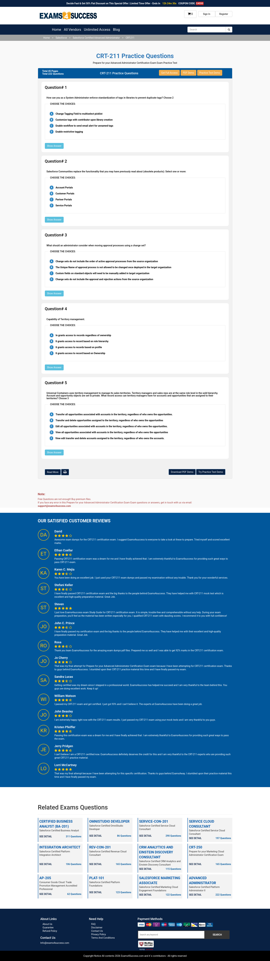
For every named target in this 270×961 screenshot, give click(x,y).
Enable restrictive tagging (69, 131)
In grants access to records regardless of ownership (83, 335)
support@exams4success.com (54, 506)
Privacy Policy (98, 934)
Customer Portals (64, 193)
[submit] (229, 29)
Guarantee (48, 927)
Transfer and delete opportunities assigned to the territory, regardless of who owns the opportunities (109, 420)
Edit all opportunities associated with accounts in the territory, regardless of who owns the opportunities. (112, 426)
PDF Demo (188, 72)
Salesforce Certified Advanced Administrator (96, 37)
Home (56, 30)
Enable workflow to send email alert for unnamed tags (84, 125)
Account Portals (64, 187)
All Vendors (72, 30)
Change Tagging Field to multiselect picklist (79, 113)
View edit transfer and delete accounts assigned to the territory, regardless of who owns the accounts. (109, 438)
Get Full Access (169, 72)
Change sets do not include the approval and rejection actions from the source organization (104, 279)
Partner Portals (64, 199)
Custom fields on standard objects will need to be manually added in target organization (102, 273)
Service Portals (64, 205)
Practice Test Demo (209, 72)
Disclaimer (97, 927)
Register (223, 14)
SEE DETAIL (45, 836)
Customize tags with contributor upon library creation (84, 119)
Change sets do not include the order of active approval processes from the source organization (107, 261)
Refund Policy (50, 931)
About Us (47, 924)
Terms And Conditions (103, 937)
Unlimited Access (97, 30)
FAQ (93, 924)
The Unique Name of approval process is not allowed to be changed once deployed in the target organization (113, 267)
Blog (116, 30)
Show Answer (54, 146)
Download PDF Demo (182, 472)
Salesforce (61, 37)
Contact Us (97, 931)
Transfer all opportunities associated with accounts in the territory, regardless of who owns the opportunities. (114, 414)
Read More (53, 472)
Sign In (206, 14)
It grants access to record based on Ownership (80, 353)
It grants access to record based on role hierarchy (81, 341)
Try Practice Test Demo (210, 472)
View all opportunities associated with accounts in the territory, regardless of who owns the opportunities (112, 432)
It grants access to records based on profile (79, 347)
